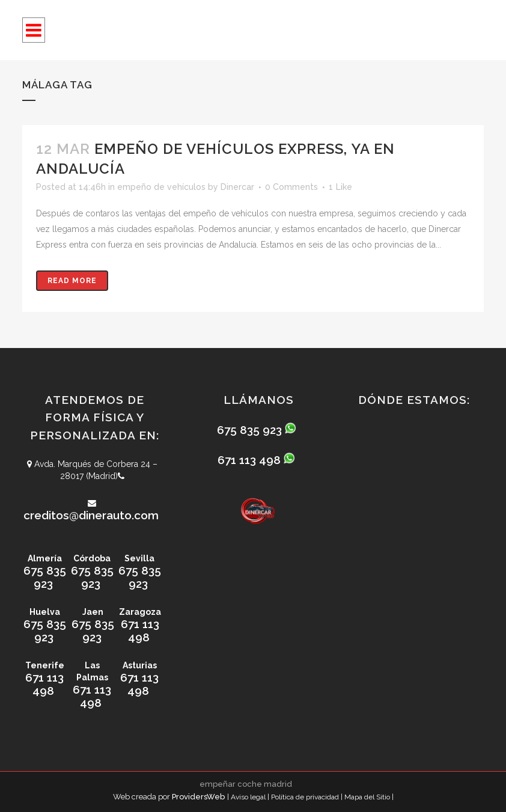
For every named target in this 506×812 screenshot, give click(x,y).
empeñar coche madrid (246, 784)
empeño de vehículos (161, 187)
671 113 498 (140, 630)
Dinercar (237, 187)
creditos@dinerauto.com (91, 515)
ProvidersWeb (198, 796)
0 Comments (291, 187)
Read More (72, 280)
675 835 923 (44, 577)
